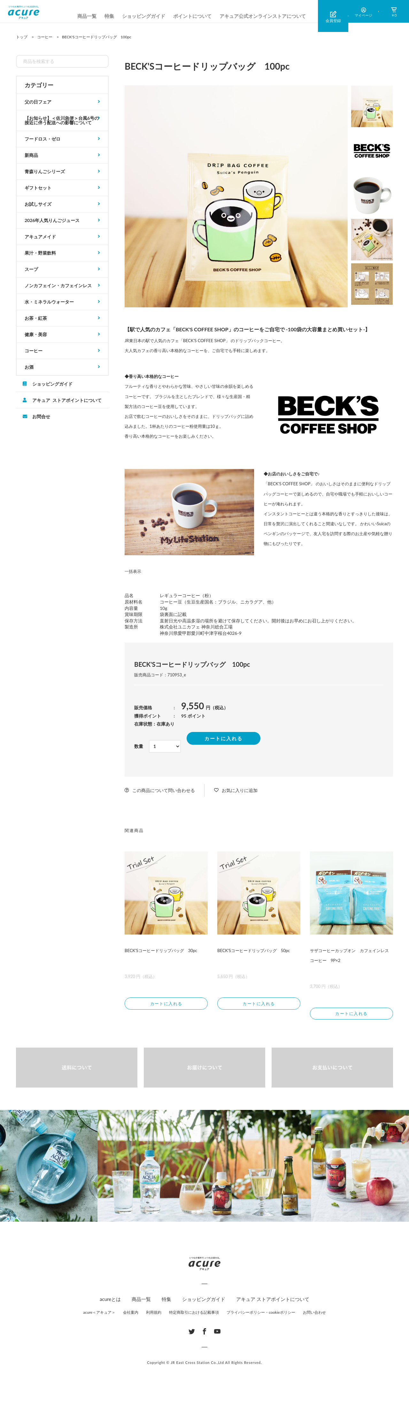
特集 (109, 16)
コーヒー (33, 350)
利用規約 (153, 1314)
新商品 (31, 155)
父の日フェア (38, 101)
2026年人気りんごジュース (52, 220)
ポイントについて (192, 16)
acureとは (110, 1301)
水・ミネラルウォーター (49, 301)
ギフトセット (38, 187)
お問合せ (41, 416)
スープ (31, 269)
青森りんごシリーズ (45, 171)
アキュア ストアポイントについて (67, 400)
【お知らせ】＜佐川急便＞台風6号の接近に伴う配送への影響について (62, 120)
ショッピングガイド (143, 16)
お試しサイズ (38, 204)
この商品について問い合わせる (163, 790)
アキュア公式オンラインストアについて (263, 16)
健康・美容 (36, 334)
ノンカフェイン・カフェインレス (58, 285)
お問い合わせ (314, 1314)
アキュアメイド (40, 236)
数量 (138, 746)
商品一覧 (86, 16)
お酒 (29, 367)
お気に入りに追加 (240, 790)
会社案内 (130, 1314)
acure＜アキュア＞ (99, 1314)
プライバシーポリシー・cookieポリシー (261, 1314)
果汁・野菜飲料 (40, 253)
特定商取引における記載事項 (194, 1314)
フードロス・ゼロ (42, 139)
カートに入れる (223, 738)
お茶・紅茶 (36, 318)
